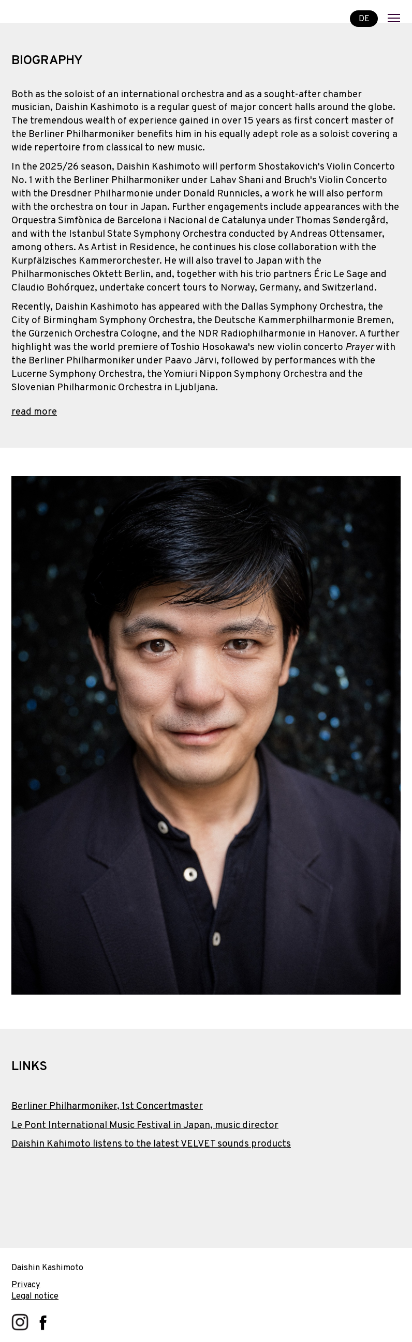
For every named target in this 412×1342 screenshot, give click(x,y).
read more (34, 412)
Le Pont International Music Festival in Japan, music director (144, 1125)
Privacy (25, 1284)
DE (364, 18)
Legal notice (34, 1296)
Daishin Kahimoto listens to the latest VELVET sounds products (151, 1144)
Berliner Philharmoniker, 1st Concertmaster (107, 1106)
